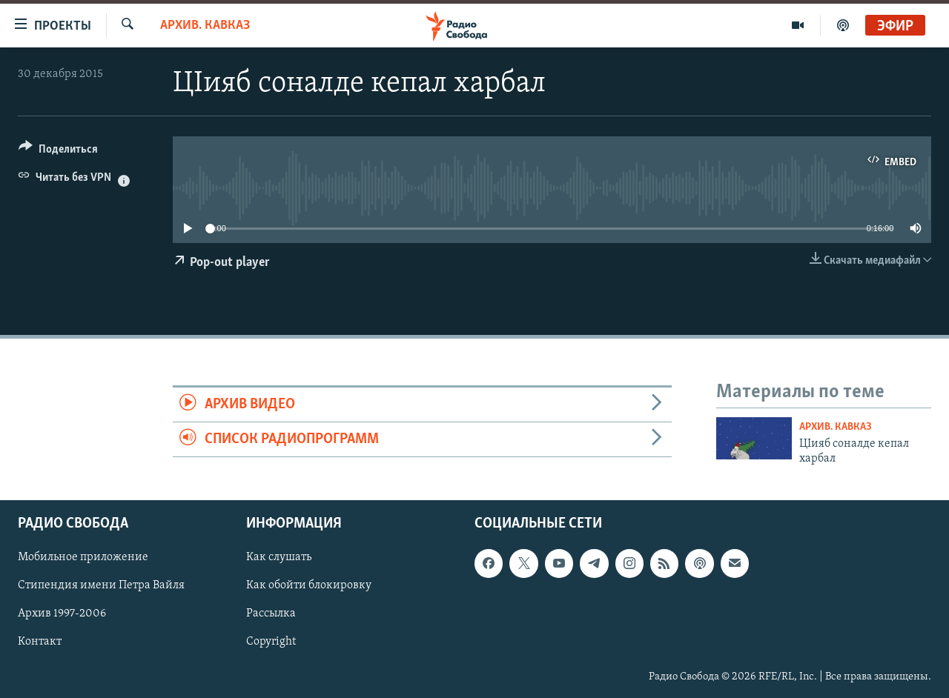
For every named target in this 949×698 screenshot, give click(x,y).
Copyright (271, 642)
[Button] (58, 151)
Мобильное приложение (83, 558)
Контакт (40, 642)
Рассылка (271, 614)
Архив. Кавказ (205, 26)
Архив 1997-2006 (62, 614)
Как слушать (278, 558)
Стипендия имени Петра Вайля (101, 586)
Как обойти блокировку (308, 586)
